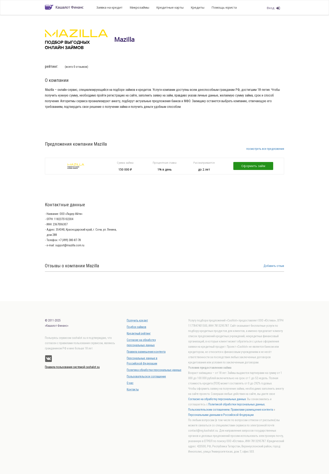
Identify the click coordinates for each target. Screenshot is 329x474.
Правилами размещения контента (252, 409)
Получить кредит (137, 320)
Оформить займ (253, 166)
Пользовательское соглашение (146, 376)
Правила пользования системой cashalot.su (72, 367)
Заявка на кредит (109, 7)
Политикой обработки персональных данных (236, 404)
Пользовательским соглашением (209, 409)
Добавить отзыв (274, 266)
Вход (273, 8)
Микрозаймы (139, 7)
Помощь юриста (224, 7)
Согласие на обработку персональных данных (217, 399)
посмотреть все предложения (265, 148)
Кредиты (197, 7)
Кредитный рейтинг (139, 333)
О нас (130, 383)
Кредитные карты (170, 7)
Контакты (133, 389)
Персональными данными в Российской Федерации (221, 415)
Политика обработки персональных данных (154, 370)
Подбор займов (136, 327)
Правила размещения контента (146, 351)
